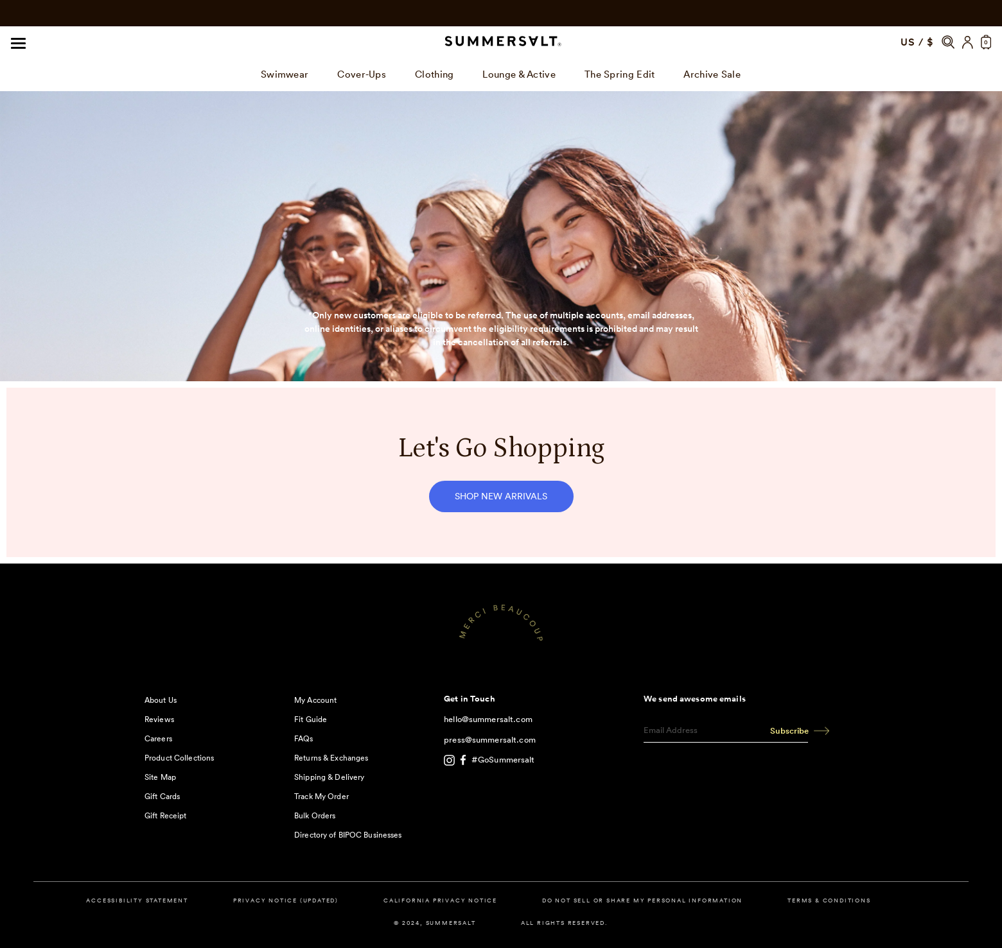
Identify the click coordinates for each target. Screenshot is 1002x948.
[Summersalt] (501, 42)
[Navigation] (18, 42)
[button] (948, 42)
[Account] (967, 42)
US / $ (917, 42)
